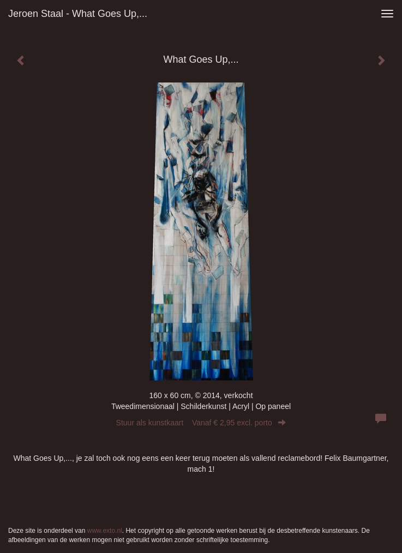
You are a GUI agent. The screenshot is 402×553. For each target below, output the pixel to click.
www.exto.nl (104, 530)
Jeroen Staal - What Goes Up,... (77, 13)
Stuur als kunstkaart (201, 422)
